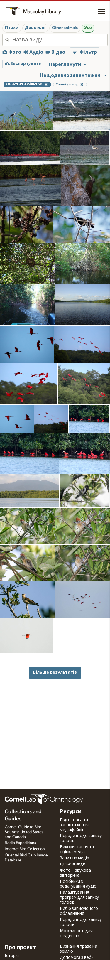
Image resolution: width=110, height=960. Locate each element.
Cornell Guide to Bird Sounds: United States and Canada (24, 832)
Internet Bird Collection (25, 849)
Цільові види (72, 864)
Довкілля (35, 28)
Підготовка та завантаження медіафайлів (74, 825)
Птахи (11, 28)
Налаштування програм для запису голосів (79, 897)
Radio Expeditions (20, 843)
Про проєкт (20, 947)
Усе (88, 28)
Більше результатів (55, 672)
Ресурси (71, 811)
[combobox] (59, 40)
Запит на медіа (74, 858)
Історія (12, 956)
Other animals (65, 28)
